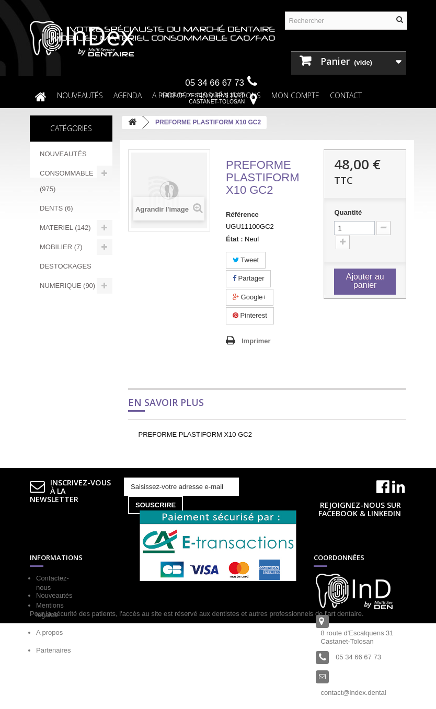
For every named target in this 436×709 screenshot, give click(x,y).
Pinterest (250, 315)
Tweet (246, 260)
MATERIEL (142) (65, 227)
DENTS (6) (56, 208)
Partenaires (53, 650)
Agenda (127, 95)
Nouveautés (54, 668)
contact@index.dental (353, 692)
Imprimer (256, 341)
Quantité (348, 212)
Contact (346, 95)
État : (234, 239)
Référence (242, 214)
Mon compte (295, 95)
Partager (248, 278)
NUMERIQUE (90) (67, 285)
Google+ (250, 297)
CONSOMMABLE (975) (67, 181)
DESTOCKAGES (65, 266)
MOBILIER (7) (61, 247)
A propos (49, 632)
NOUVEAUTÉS (80, 95)
